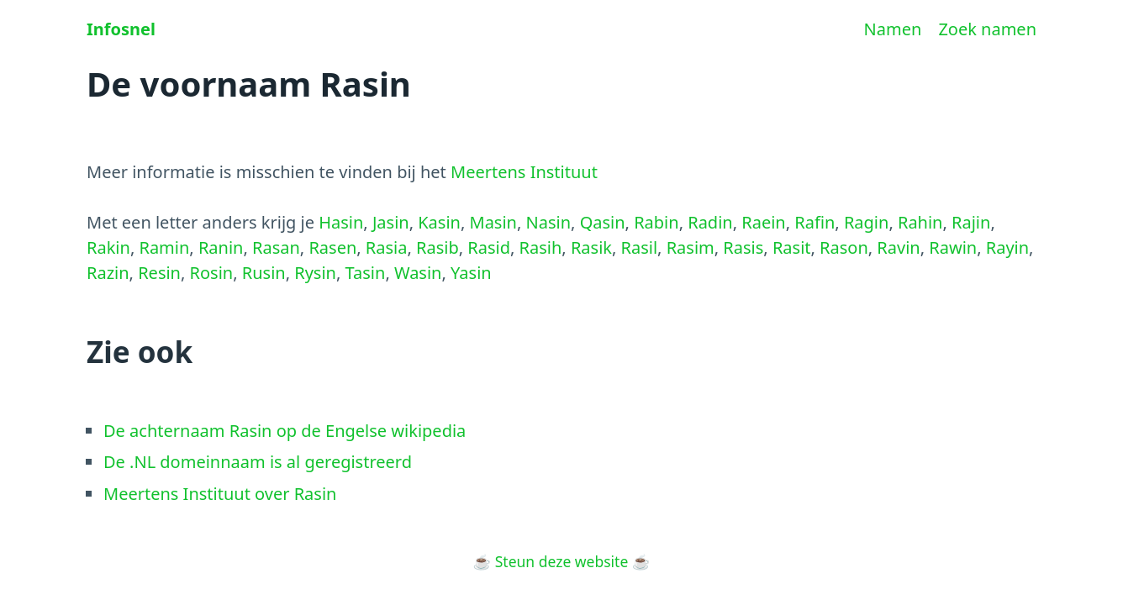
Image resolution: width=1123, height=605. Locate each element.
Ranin (221, 247)
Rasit (791, 247)
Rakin (108, 247)
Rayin (1007, 247)
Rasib (437, 247)
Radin (710, 222)
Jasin (390, 222)
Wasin (418, 272)
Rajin (971, 222)
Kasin (439, 222)
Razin (108, 272)
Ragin (866, 222)
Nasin (549, 222)
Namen (893, 29)
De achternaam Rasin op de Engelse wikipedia (284, 430)
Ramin (164, 247)
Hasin (341, 222)
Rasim (690, 247)
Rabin (656, 222)
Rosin (212, 272)
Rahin (920, 222)
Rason (844, 247)
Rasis (743, 247)
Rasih (540, 247)
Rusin (264, 272)
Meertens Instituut (524, 171)
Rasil (639, 247)
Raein (763, 222)
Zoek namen (987, 29)
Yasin (471, 272)
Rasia (387, 247)
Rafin (814, 222)
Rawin (953, 247)
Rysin (315, 272)
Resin (159, 272)
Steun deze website (562, 561)
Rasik (591, 247)
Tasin (365, 272)
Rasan (276, 247)
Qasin (602, 222)
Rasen (332, 247)
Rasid (488, 247)
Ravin (898, 247)
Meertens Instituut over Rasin (219, 493)
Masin (493, 222)
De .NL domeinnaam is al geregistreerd (257, 461)
